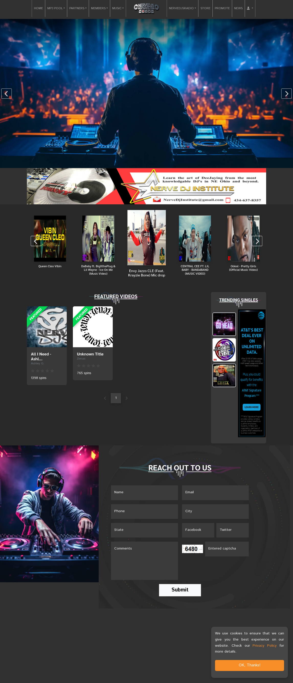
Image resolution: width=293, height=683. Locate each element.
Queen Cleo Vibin (49, 266)
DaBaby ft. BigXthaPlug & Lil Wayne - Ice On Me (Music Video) (98, 269)
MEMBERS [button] (98, 8)
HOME (38, 8)
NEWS (238, 8)
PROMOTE (222, 8)
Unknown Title (90, 353)
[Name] (144, 492)
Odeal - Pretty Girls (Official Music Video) (243, 268)
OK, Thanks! (250, 665)
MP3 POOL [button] (55, 8)
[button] (250, 8)
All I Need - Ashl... (41, 356)
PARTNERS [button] (76, 8)
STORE (205, 8)
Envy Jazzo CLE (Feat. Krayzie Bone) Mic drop (146, 272)
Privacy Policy (265, 645)
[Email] (215, 492)
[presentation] (6, 93)
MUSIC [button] (116, 8)
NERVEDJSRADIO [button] (181, 8)
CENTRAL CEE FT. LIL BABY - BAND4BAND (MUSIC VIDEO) (195, 269)
